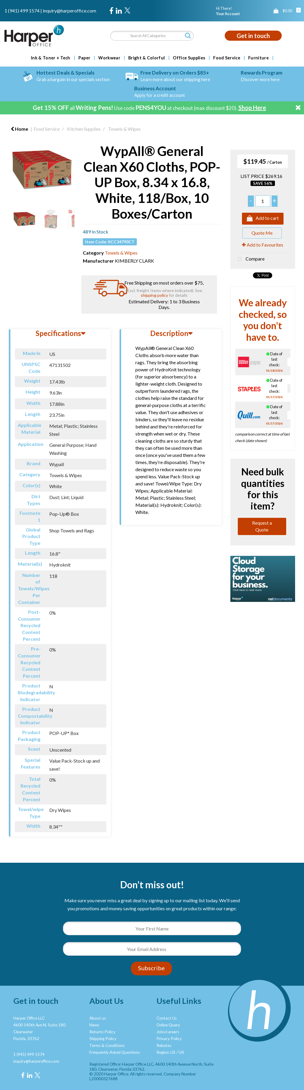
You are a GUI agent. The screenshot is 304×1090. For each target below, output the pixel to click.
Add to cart (263, 219)
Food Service (226, 58)
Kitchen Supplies (84, 129)
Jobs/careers (167, 1031)
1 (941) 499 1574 (21, 10)
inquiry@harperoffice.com (69, 10)
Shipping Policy (102, 1038)
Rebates (163, 1045)
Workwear (109, 58)
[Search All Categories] (152, 36)
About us (97, 1018)
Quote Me (262, 233)
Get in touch (253, 35)
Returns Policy (102, 1031)
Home (19, 129)
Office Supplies (189, 58)
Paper (84, 58)
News (94, 1025)
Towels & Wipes (124, 129)
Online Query (168, 1025)
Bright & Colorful (146, 58)
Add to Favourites (262, 244)
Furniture (258, 58)
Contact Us (166, 1018)
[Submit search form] (188, 35)
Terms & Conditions (107, 1045)
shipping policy (154, 295)
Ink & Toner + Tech (50, 58)
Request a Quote (262, 526)
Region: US (165, 1052)
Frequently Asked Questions (114, 1052)
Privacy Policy (169, 1038)
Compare (250, 259)
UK (181, 1052)
